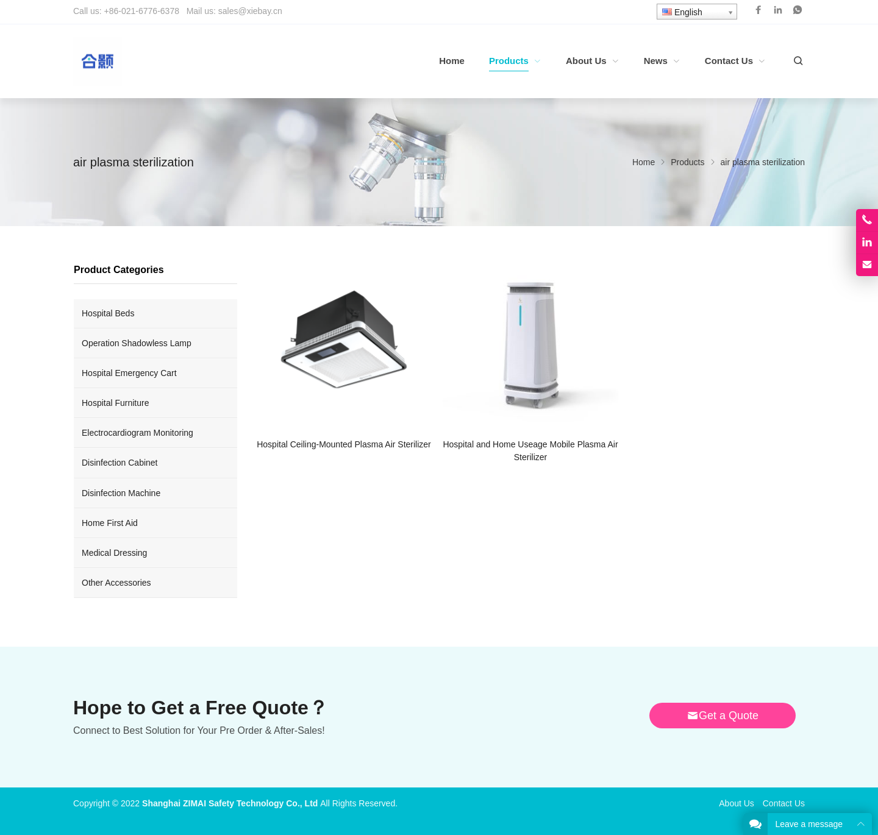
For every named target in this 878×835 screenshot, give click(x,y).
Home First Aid (110, 523)
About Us (736, 803)
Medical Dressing (114, 553)
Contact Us (784, 803)
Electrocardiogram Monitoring (137, 433)
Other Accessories (116, 583)
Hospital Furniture (115, 403)
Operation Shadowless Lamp (136, 343)
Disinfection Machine (121, 493)
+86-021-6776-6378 (141, 11)
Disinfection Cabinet (120, 462)
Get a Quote (722, 715)
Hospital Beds (108, 313)
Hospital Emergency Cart (129, 373)
